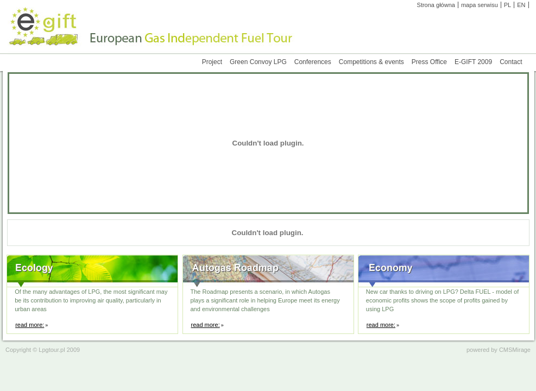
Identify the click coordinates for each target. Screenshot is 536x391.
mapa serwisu (479, 5)
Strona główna (436, 5)
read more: (29, 324)
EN (521, 5)
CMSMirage (515, 349)
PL (507, 5)
